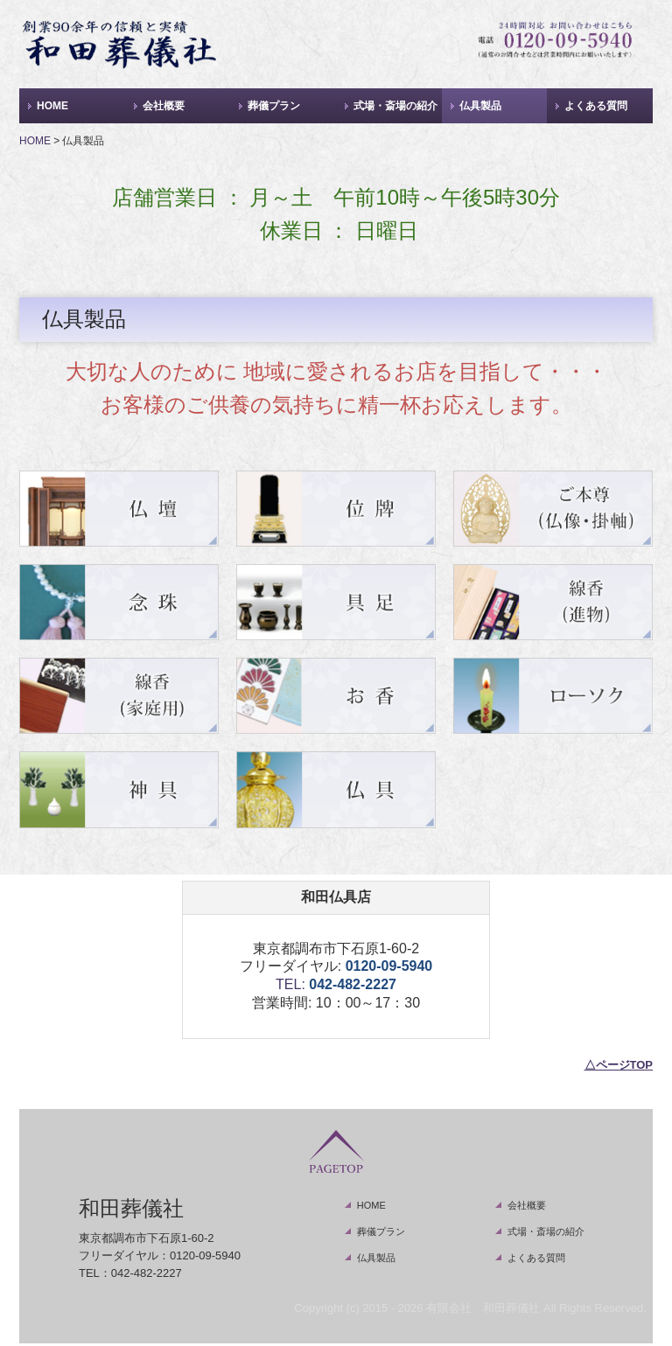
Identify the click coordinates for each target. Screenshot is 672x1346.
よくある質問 (595, 106)
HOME (52, 106)
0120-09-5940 (389, 966)
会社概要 (164, 106)
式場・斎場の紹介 (396, 106)
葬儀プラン (274, 106)
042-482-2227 (352, 984)
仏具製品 (480, 106)
